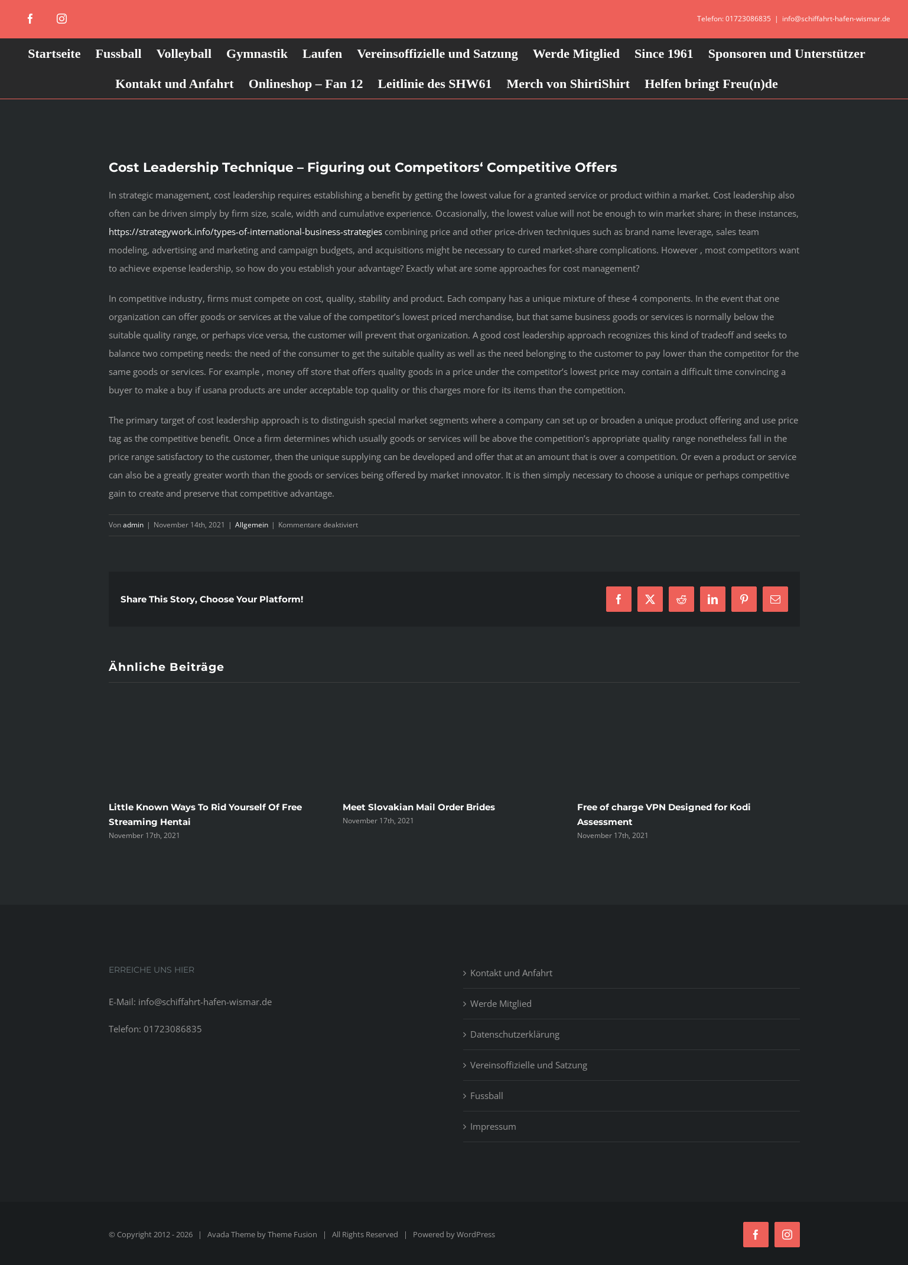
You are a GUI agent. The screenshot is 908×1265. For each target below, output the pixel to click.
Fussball (486, 1095)
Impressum (493, 1126)
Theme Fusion (292, 1234)
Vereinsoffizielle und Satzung (528, 1065)
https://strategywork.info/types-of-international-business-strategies (245, 231)
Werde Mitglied (501, 1003)
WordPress (476, 1234)
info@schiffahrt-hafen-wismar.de (836, 19)
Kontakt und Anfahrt (511, 973)
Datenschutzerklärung (514, 1034)
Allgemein (251, 525)
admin (133, 525)
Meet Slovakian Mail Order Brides (419, 807)
